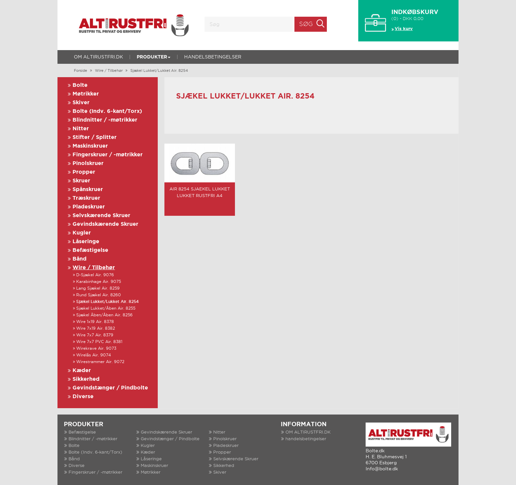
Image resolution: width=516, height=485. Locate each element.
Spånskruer (88, 189)
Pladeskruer (89, 206)
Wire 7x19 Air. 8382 (95, 328)
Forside (80, 70)
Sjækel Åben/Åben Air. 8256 (104, 315)
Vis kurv (404, 29)
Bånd (80, 259)
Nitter (81, 128)
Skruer (81, 180)
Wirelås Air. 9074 (93, 355)
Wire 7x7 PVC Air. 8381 (99, 342)
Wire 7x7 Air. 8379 (94, 335)
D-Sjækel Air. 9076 (95, 275)
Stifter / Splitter (95, 137)
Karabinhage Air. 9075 (98, 282)
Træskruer (86, 198)
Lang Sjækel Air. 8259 (98, 288)
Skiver (81, 102)
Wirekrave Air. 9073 (96, 348)
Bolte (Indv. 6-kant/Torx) (107, 111)
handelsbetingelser (212, 57)
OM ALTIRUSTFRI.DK (98, 57)
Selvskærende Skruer (101, 215)
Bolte (80, 85)
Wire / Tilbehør (109, 70)
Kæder (82, 370)
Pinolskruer (88, 163)
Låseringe (86, 241)
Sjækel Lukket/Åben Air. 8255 (105, 308)
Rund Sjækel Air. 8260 (98, 295)
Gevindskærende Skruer (105, 224)
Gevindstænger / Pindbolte (110, 387)
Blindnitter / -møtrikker (105, 120)
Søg (306, 24)
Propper (84, 172)
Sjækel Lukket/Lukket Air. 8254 (159, 70)
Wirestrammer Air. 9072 (100, 362)
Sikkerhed (86, 379)
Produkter (153, 57)
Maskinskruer (90, 146)
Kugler (82, 232)
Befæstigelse (90, 250)
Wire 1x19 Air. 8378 (95, 322)
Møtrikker (86, 94)
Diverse (83, 396)
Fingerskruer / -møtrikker (108, 154)
